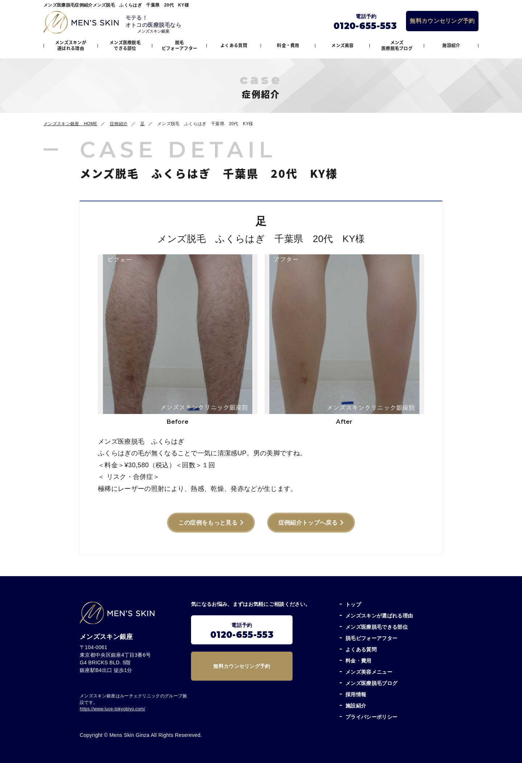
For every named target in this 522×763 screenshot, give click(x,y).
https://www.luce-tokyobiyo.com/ (112, 708)
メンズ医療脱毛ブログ (397, 45)
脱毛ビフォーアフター (180, 45)
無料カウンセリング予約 (442, 21)
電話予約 (242, 631)
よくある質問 (233, 45)
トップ (353, 604)
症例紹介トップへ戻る (307, 523)
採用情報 (355, 694)
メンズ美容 (342, 45)
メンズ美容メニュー (368, 672)
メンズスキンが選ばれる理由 (70, 45)
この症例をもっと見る (207, 523)
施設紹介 (451, 45)
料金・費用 (288, 45)
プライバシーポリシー (371, 717)
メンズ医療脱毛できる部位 (125, 45)
